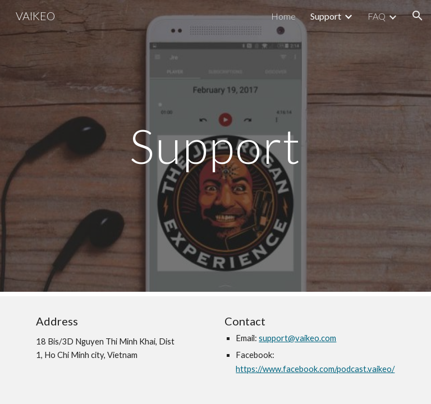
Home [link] (283, 16)
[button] (417, 15)
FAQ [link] (377, 16)
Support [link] (325, 16)
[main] (215, 145)
